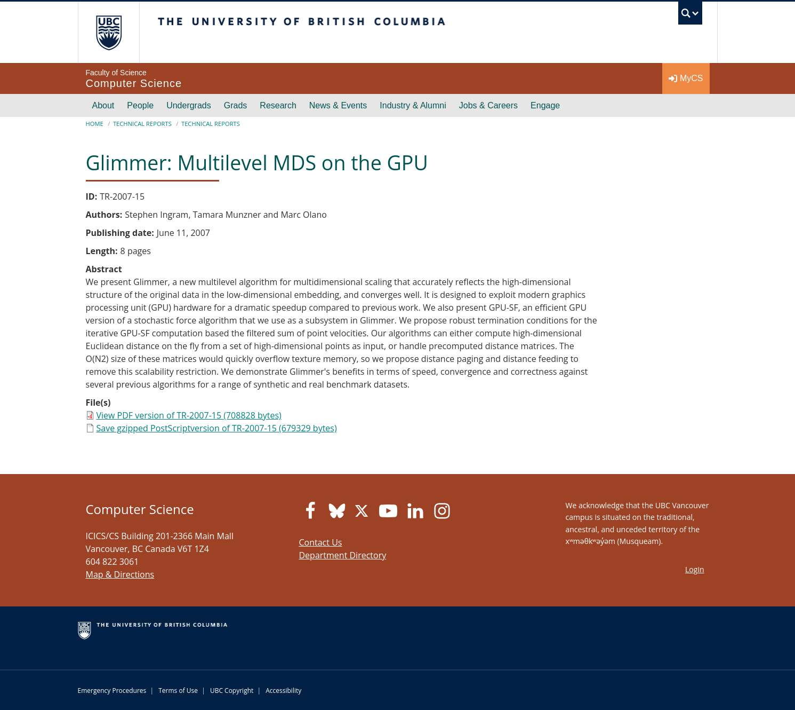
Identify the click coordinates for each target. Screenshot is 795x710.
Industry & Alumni (413, 105)
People (140, 105)
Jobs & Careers (488, 105)
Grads (235, 105)
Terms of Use (178, 690)
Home (94, 124)
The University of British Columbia (108, 32)
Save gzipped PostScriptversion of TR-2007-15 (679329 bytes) (217, 428)
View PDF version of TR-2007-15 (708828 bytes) (189, 415)
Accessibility (283, 690)
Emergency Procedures (112, 690)
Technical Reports (142, 124)
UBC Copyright (231, 690)
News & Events (338, 105)
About (103, 105)
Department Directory (343, 555)
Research (278, 105)
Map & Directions (120, 574)
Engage (545, 105)
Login (694, 569)
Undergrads (188, 105)
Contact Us (320, 542)
